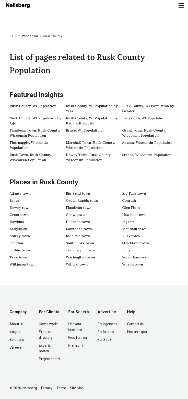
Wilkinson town (22, 264)
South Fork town (80, 243)
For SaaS (105, 340)
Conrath (129, 200)
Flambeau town (79, 207)
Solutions (17, 340)
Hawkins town (134, 214)
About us (17, 324)
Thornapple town (80, 250)
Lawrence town (79, 229)
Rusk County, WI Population (33, 106)
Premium (75, 345)
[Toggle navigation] (181, 5)
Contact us (135, 324)
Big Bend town (78, 193)
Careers (16, 347)
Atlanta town (20, 193)
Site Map (77, 388)
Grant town (19, 214)
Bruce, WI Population (84, 130)
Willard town (77, 264)
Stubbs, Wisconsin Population (147, 155)
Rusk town (131, 236)
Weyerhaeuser (134, 257)
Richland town (78, 236)
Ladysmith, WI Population (143, 118)
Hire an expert (138, 332)
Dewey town (20, 207)
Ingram (128, 222)
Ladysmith (18, 229)
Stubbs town (20, 250)
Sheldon (16, 243)
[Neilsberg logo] (18, 5)
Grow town (75, 214)
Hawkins (17, 222)
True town (18, 257)
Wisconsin (30, 36)
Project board (49, 359)
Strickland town (135, 243)
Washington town (80, 257)
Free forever (77, 338)
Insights (16, 332)
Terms (62, 388)
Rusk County (52, 36)
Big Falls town (134, 193)
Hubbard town (78, 222)
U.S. (14, 36)
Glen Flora (131, 207)
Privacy (46, 388)
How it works (49, 324)
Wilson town (132, 264)
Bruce (15, 200)
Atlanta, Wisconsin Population (147, 142)
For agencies (107, 324)
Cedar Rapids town (82, 200)
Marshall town (134, 229)
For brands (106, 332)
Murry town (20, 236)
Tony (126, 250)
